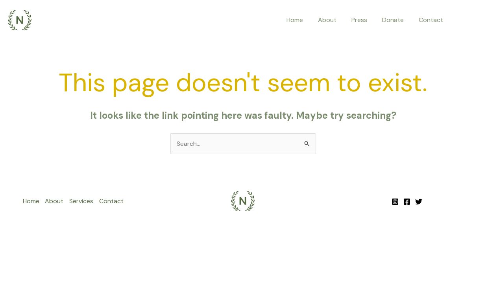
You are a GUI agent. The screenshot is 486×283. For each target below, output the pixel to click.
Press (365, 20)
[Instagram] (395, 201)
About (335, 20)
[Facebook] (406, 201)
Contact (432, 20)
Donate (396, 20)
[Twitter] (418, 201)
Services (82, 201)
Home (305, 20)
